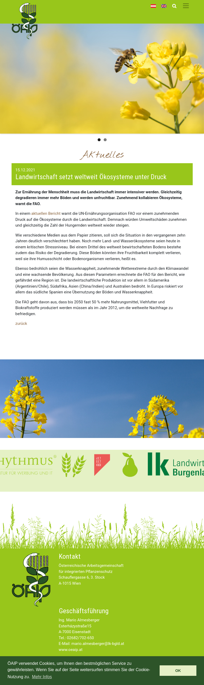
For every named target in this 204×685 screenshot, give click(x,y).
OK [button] (178, 670)
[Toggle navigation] (186, 6)
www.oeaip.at (71, 649)
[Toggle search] (174, 6)
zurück (21, 323)
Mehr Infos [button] (42, 677)
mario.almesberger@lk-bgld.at (97, 643)
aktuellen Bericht (45, 213)
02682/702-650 (80, 637)
